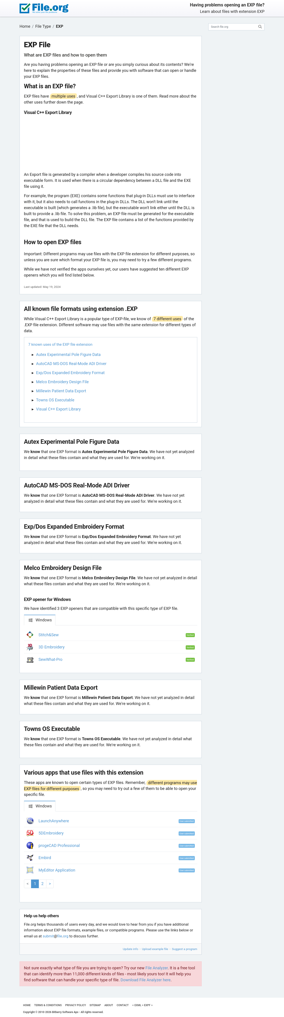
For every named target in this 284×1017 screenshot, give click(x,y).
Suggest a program (184, 949)
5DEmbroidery (51, 833)
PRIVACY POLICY (75, 1005)
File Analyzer (157, 968)
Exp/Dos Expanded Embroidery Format (70, 372)
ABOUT (109, 1005)
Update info (130, 949)
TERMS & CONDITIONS (48, 1005)
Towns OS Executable (55, 400)
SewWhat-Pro (51, 659)
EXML (137, 1005)
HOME (27, 1005)
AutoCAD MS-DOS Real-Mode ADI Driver (71, 363)
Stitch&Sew (49, 634)
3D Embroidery (52, 647)
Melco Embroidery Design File (62, 381)
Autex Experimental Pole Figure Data (68, 354)
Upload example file (155, 949)
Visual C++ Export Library (58, 409)
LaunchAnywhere (54, 821)
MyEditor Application (57, 870)
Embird (45, 857)
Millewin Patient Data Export (61, 391)
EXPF (147, 1005)
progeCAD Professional (59, 845)
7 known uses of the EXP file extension (60, 344)
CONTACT (123, 1005)
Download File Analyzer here (145, 980)
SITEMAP (95, 1005)
